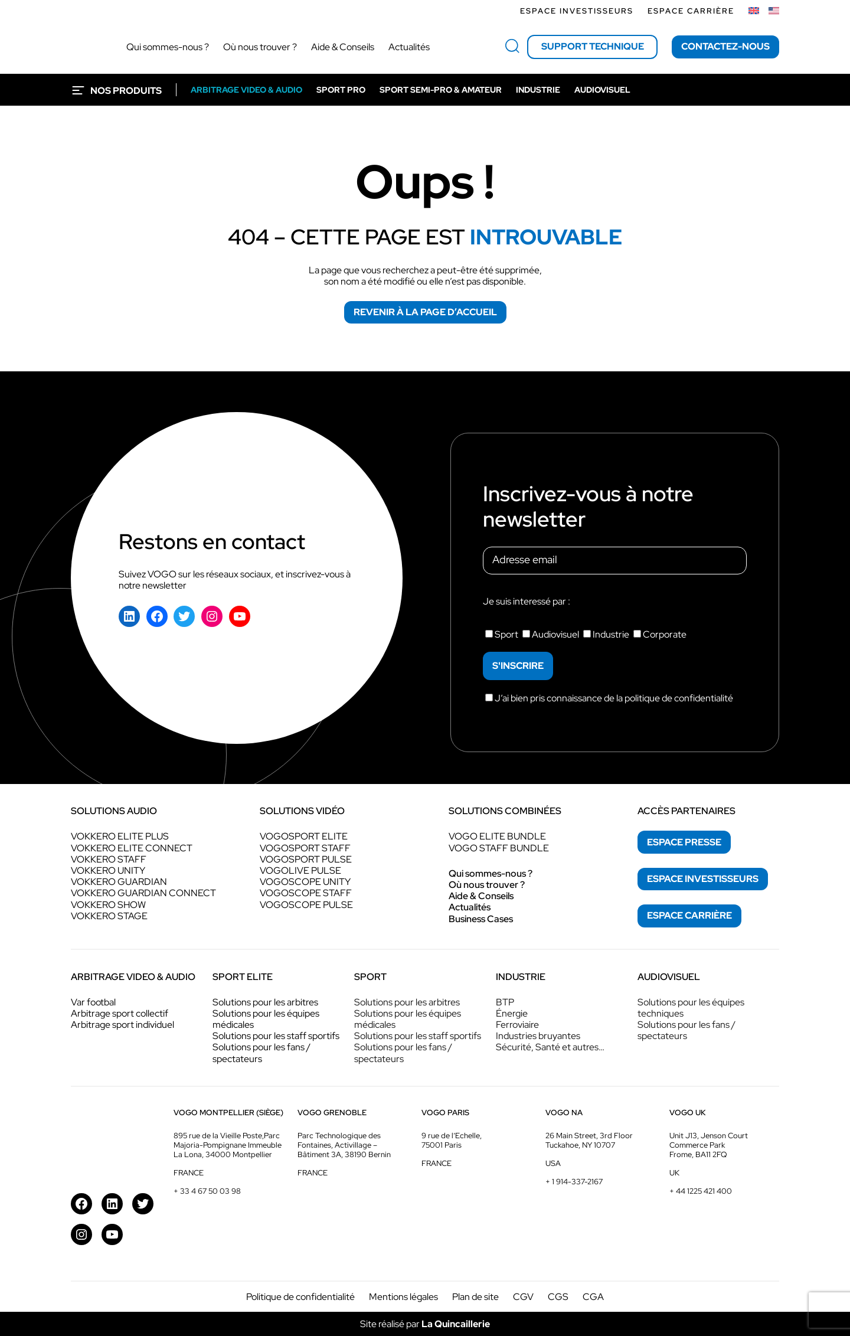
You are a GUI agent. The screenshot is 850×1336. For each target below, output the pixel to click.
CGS (558, 1297)
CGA (593, 1297)
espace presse (684, 842)
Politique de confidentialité (300, 1297)
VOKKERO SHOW (108, 905)
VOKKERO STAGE (109, 916)
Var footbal (93, 1002)
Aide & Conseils (481, 896)
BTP (505, 1002)
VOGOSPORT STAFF (305, 848)
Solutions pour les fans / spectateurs (261, 1052)
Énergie (512, 1013)
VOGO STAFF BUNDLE (499, 848)
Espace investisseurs (576, 11)
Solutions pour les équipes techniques (691, 1008)
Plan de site (475, 1297)
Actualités (470, 907)
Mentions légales (403, 1297)
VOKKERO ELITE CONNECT (131, 848)
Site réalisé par (425, 1324)
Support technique (592, 46)
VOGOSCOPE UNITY (305, 882)
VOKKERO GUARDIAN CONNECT (143, 893)
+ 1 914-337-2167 (574, 1182)
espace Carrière (689, 915)
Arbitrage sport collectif (119, 1013)
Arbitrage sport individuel (122, 1024)
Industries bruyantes (538, 1036)
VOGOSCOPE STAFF (306, 893)
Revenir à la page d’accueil (425, 312)
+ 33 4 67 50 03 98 (207, 1191)
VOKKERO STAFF (108, 859)
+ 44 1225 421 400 (700, 1191)
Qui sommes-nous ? (490, 873)
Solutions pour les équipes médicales (265, 1019)
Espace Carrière (691, 11)
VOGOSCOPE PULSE (306, 905)
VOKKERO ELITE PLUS (120, 836)
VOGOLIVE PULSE (300, 870)
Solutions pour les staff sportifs (275, 1036)
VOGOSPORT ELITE (304, 836)
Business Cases (481, 919)
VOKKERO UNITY (108, 870)
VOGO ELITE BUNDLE (497, 836)
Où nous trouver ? (487, 884)
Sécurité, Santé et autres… (550, 1047)
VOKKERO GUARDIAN (119, 882)
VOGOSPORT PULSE (306, 859)
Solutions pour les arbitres (265, 1002)
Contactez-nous (725, 46)
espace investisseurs (703, 879)
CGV (523, 1297)
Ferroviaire (517, 1024)
